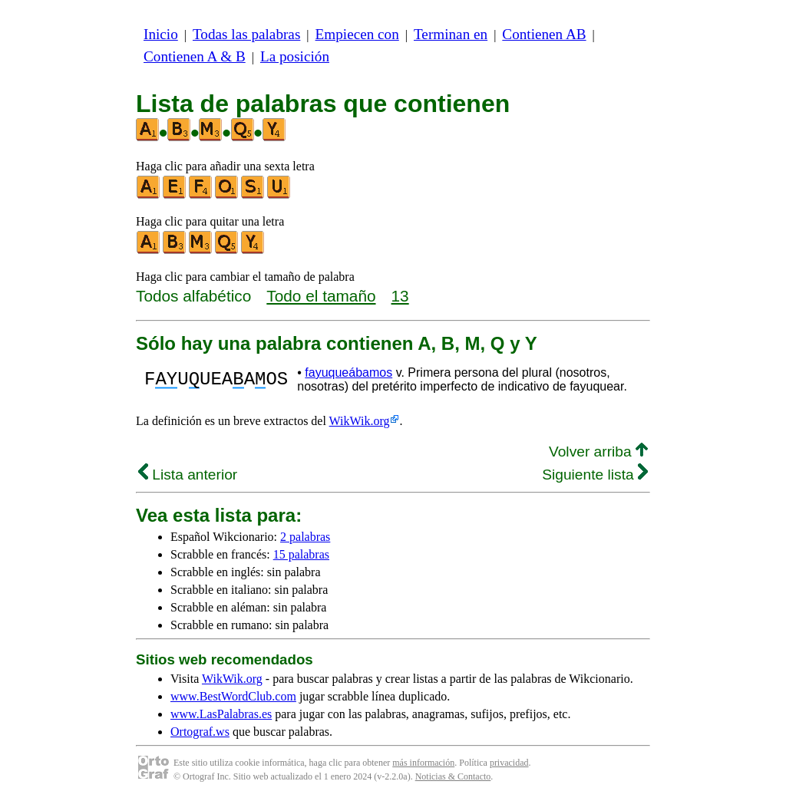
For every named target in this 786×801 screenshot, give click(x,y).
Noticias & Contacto (453, 776)
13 (400, 296)
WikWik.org (359, 420)
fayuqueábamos (348, 372)
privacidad (509, 762)
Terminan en (450, 34)
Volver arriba (598, 451)
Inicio (161, 34)
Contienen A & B (195, 56)
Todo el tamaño (320, 296)
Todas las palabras (246, 34)
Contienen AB (544, 34)
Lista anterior (187, 474)
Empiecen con (357, 34)
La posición (294, 56)
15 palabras (301, 554)
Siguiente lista (595, 474)
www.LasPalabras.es (221, 713)
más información (423, 762)
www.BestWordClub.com (233, 696)
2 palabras (305, 536)
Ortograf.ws (200, 731)
